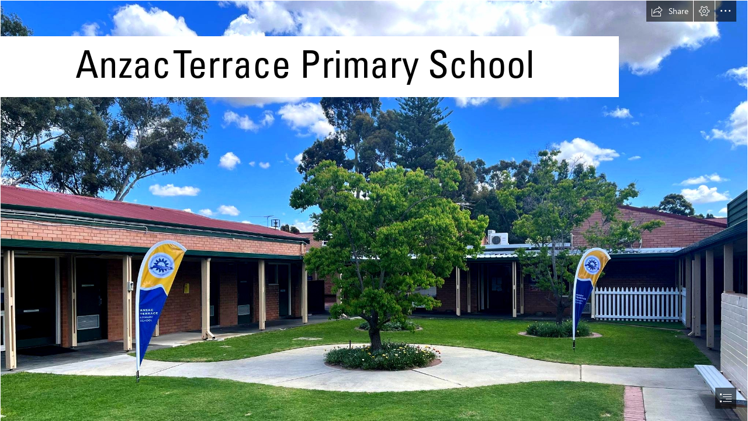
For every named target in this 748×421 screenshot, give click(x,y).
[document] (374, 210)
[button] (669, 11)
